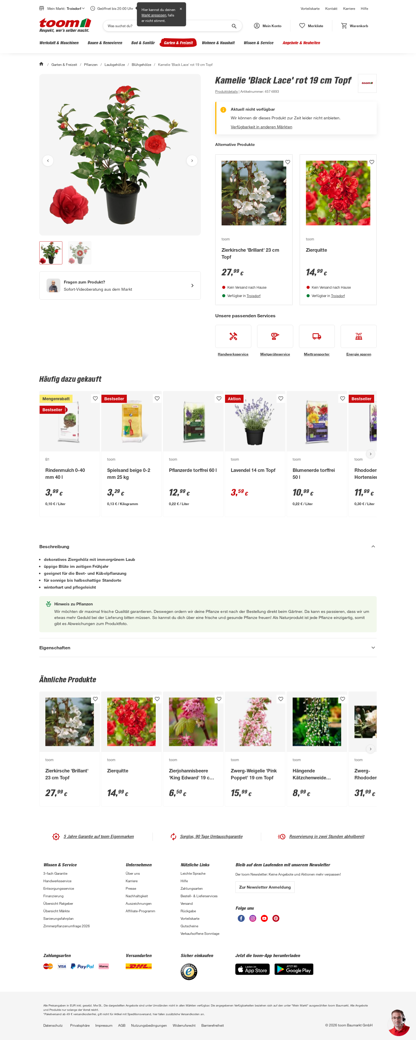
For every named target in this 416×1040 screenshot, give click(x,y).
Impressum (103, 1025)
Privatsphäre (80, 1025)
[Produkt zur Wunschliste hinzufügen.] (287, 162)
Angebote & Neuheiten (301, 42)
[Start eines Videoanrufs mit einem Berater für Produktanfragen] (120, 285)
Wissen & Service (258, 42)
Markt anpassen (154, 15)
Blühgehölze (141, 64)
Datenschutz (53, 1025)
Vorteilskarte (310, 8)
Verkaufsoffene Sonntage (200, 933)
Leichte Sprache (193, 873)
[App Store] (252, 973)
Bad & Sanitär (143, 42)
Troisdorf (254, 295)
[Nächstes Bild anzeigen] (192, 160)
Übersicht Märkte (56, 911)
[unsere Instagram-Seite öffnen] (252, 920)
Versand (187, 903)
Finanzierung (53, 895)
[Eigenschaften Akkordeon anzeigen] (208, 647)
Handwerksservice (57, 880)
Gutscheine (189, 926)
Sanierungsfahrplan (58, 918)
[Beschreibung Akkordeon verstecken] (208, 546)
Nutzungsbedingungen (149, 1025)
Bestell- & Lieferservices (199, 895)
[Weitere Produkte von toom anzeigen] (364, 84)
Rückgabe (188, 911)
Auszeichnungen (139, 903)
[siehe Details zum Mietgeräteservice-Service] (275, 341)
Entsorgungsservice (58, 888)
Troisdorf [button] (76, 8)
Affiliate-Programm (140, 911)
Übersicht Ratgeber (58, 903)
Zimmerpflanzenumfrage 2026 (66, 926)
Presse (131, 888)
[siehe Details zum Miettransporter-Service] (317, 341)
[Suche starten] (233, 26)
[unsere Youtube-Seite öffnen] (264, 920)
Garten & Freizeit (178, 42)
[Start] (41, 64)
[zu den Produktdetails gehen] (226, 91)
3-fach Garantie (55, 873)
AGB (121, 1025)
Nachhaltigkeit (137, 895)
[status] (311, 25)
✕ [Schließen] (180, 9)
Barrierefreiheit (212, 1025)
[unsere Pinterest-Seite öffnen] (275, 920)
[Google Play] (293, 973)
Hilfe (364, 8)
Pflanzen (91, 64)
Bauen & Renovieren (105, 42)
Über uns (133, 873)
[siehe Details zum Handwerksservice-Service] (233, 341)
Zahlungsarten (192, 888)
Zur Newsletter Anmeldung (265, 887)
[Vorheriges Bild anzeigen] (48, 160)
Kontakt (331, 8)
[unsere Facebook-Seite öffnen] (241, 920)
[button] (267, 25)
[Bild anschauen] (120, 155)
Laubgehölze (115, 64)
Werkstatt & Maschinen (58, 42)
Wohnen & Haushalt (218, 42)
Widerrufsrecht (184, 1025)
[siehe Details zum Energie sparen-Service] (359, 341)
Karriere (349, 8)
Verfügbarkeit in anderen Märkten (261, 126)
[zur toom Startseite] (65, 26)
